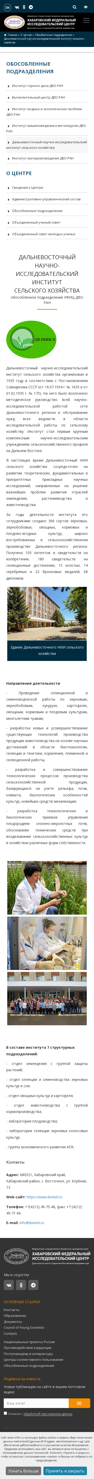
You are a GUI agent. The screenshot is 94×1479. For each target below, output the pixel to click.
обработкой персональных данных (48, 1414)
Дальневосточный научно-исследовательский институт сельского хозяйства (46, 145)
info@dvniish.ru (32, 1222)
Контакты (12, 1309)
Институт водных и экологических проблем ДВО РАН (44, 112)
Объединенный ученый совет (33, 223)
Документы (13, 1321)
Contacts (10, 1333)
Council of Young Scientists (24, 1327)
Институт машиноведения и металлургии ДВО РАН (46, 128)
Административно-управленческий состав (43, 199)
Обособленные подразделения (53, 35)
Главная (12, 35)
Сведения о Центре (24, 188)
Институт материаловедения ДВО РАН (40, 158)
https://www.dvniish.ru (44, 1197)
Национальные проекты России (29, 1342)
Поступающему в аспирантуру (28, 1353)
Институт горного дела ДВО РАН (34, 86)
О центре (26, 35)
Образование (15, 1315)
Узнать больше (23, 1471)
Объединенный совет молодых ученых (40, 234)
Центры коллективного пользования (33, 1359)
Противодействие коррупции (27, 1347)
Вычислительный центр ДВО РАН (35, 98)
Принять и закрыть (65, 1471)
